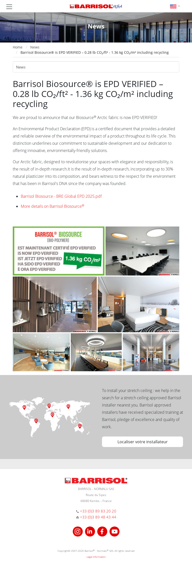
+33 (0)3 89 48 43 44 (98, 517)
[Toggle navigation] (9, 7)
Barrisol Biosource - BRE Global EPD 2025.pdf (61, 196)
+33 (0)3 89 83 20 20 (98, 511)
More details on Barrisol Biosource (52, 206)
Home (17, 47)
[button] (175, 6)
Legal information (96, 556)
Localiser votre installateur (143, 441)
